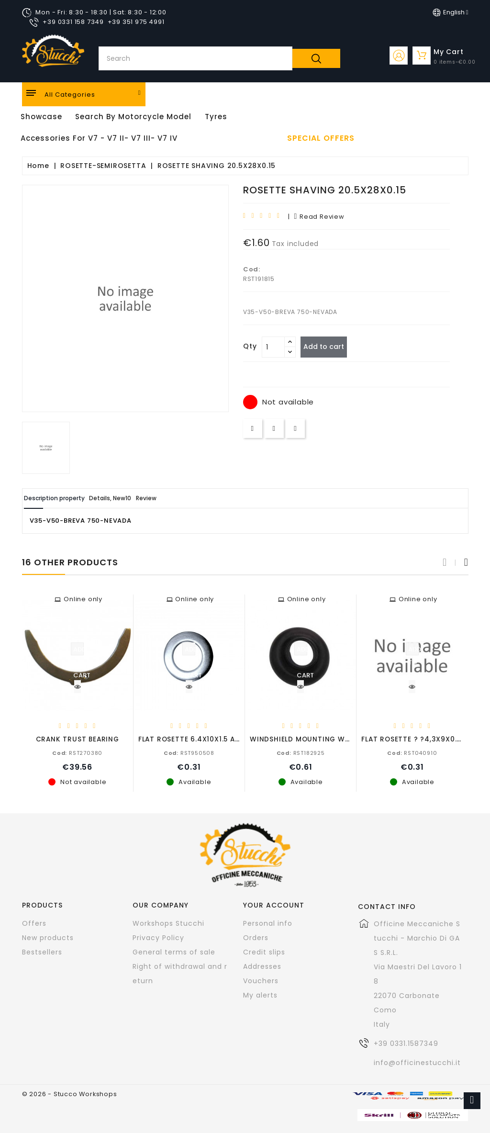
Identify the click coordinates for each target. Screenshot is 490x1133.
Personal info (267, 923)
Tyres (216, 117)
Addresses (262, 966)
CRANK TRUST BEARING (77, 738)
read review (319, 217)
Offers (34, 923)
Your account (273, 904)
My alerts (260, 994)
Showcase (41, 117)
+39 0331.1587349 (406, 1043)
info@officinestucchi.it (417, 1062)
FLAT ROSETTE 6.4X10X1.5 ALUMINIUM (204, 738)
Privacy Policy (158, 937)
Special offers (321, 138)
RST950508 (189, 752)
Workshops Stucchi (168, 923)
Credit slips (264, 951)
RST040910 (412, 752)
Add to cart (329, 346)
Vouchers (260, 980)
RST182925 (301, 752)
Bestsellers (42, 951)
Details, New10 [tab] (142, 498)
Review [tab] (195, 498)
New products (48, 937)
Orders (255, 937)
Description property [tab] (66, 498)
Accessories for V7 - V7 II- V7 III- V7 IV (99, 138)
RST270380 (77, 752)
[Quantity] (273, 347)
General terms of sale (174, 951)
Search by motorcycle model (133, 117)
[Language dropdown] (450, 12)
